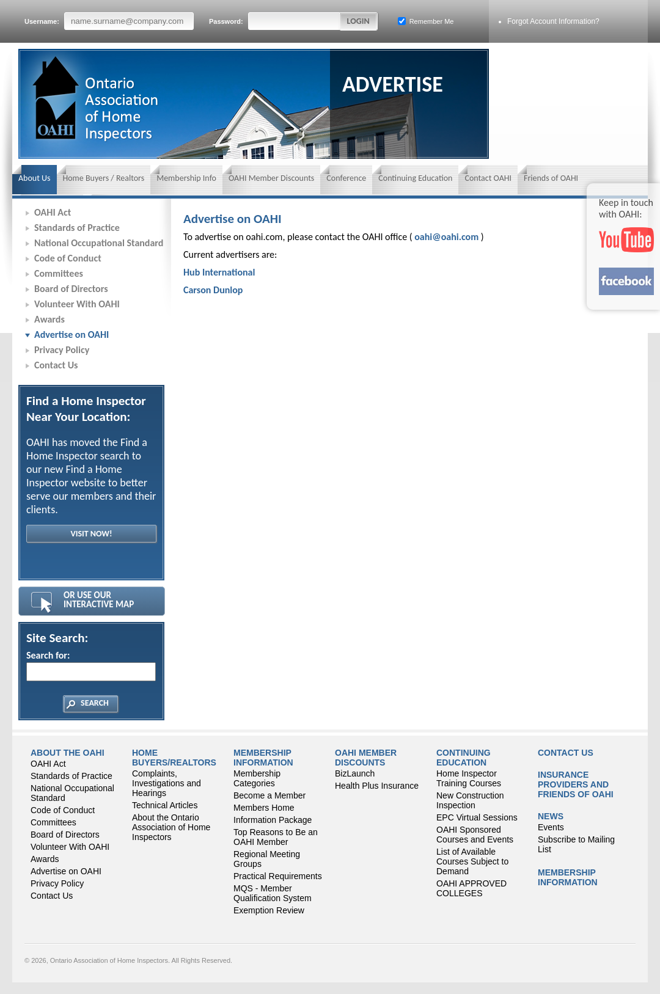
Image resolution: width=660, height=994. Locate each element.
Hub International (219, 272)
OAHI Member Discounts (271, 178)
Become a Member (269, 795)
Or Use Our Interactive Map (99, 600)
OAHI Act (52, 212)
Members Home (264, 808)
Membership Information (263, 757)
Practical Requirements (277, 876)
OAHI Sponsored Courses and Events (474, 834)
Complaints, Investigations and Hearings (166, 783)
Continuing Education (415, 178)
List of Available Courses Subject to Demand (472, 861)
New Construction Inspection (470, 800)
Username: (109, 21)
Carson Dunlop (213, 290)
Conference (346, 178)
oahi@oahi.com (446, 237)
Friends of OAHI (551, 178)
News (550, 816)
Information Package (272, 820)
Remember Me (426, 21)
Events (551, 827)
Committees (58, 273)
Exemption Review (268, 910)
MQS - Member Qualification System (272, 893)
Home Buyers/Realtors (174, 757)
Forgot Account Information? (553, 21)
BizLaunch (355, 773)
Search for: (90, 665)
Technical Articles (164, 805)
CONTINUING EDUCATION (463, 757)
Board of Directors (71, 288)
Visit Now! (91, 533)
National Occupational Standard (98, 243)
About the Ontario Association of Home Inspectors (171, 827)
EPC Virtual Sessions (477, 817)
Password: (275, 21)
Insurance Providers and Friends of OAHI (576, 784)
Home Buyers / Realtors (104, 178)
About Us (34, 178)
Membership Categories (256, 778)
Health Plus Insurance (377, 786)
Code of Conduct (67, 258)
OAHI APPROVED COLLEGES (471, 888)
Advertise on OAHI (71, 334)
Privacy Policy (61, 350)
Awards (49, 319)
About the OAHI (68, 753)
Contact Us (56, 365)
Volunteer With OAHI (77, 304)
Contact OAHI (488, 178)
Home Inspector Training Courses (468, 778)
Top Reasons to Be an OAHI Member (275, 837)
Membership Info (186, 178)
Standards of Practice (77, 227)
